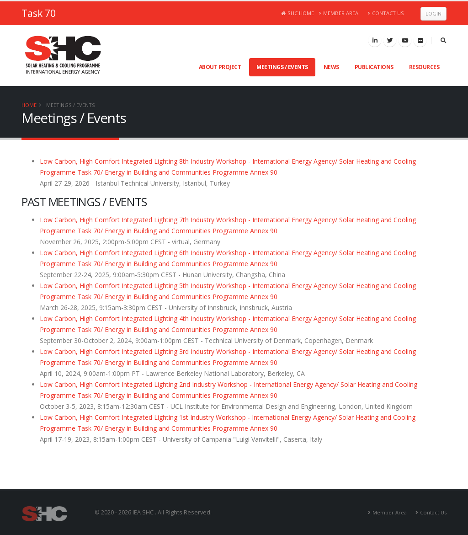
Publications (374, 67)
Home (29, 105)
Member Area (338, 13)
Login (433, 13)
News (331, 67)
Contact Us (386, 13)
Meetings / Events (282, 67)
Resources (424, 67)
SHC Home (298, 13)
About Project (220, 67)
